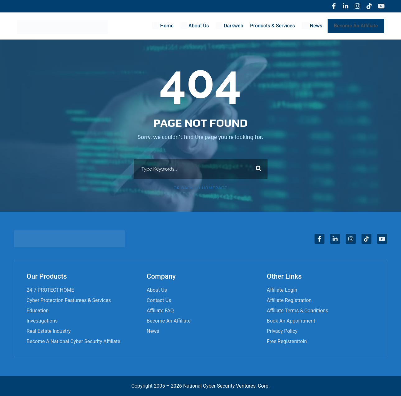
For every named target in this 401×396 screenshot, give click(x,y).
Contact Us (159, 300)
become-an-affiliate (169, 321)
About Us (157, 290)
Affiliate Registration (289, 300)
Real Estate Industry (49, 331)
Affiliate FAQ (160, 311)
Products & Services (272, 26)
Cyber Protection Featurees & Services (69, 300)
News (153, 331)
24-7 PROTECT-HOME (50, 290)
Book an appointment (291, 321)
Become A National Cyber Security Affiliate (73, 341)
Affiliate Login (282, 290)
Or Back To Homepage (200, 187)
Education (38, 311)
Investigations (42, 321)
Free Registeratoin (287, 341)
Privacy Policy (282, 331)
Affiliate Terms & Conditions (297, 311)
